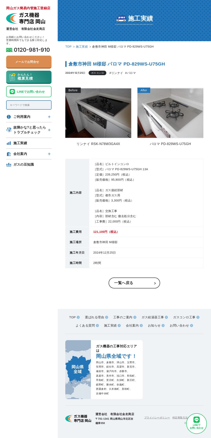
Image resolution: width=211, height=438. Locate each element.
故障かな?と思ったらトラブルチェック (29, 130)
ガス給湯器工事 (153, 317)
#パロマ (130, 73)
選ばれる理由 (94, 317)
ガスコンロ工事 (184, 317)
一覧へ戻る (123, 283)
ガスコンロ (97, 72)
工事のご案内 (122, 317)
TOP (72, 317)
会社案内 (20, 154)
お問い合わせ (179, 325)
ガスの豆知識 (23, 164)
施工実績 (20, 143)
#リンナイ (116, 73)
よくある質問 (85, 325)
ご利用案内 (21, 116)
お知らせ (154, 325)
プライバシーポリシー (157, 417)
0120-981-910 (32, 50)
